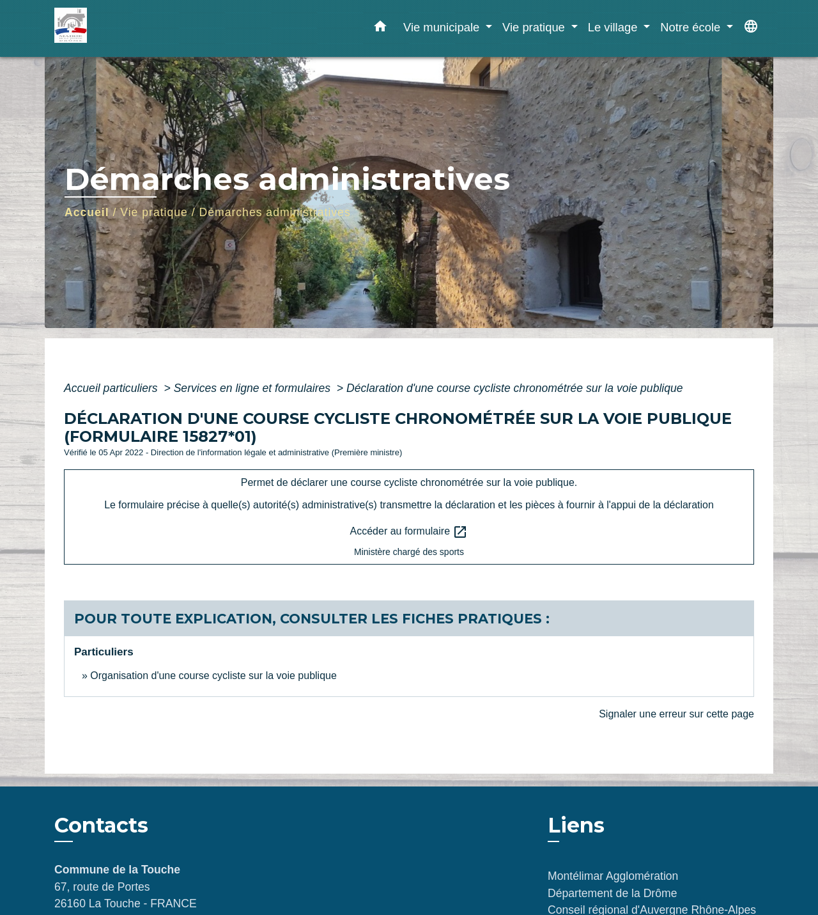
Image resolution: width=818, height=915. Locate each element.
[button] (380, 28)
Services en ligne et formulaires (254, 388)
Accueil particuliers (112, 388)
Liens (576, 825)
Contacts (101, 825)
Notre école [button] (691, 27)
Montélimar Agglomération (613, 876)
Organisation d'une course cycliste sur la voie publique (213, 675)
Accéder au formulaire (409, 532)
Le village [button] (614, 27)
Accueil (87, 212)
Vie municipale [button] (442, 27)
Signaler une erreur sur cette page (676, 713)
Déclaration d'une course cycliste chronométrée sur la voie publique (514, 388)
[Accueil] (134, 28)
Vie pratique (154, 212)
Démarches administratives (275, 212)
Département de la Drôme (612, 893)
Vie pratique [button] (535, 27)
